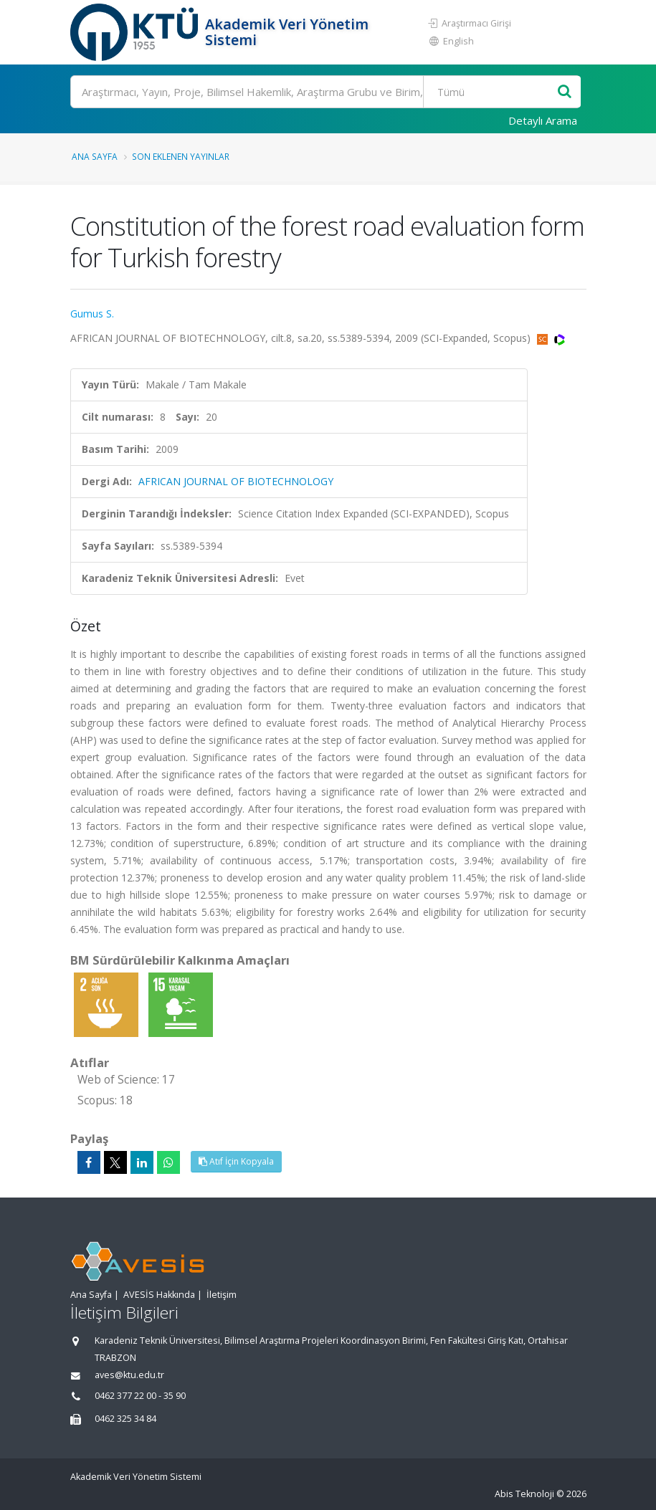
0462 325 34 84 (125, 1419)
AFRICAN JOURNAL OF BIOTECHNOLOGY (235, 481)
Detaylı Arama (542, 120)
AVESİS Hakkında (159, 1295)
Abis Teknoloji (524, 1494)
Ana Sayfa (95, 156)
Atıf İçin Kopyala (236, 1161)
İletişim (221, 1295)
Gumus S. (92, 313)
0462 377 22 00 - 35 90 (140, 1396)
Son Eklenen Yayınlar (180, 156)
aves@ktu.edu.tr (129, 1375)
